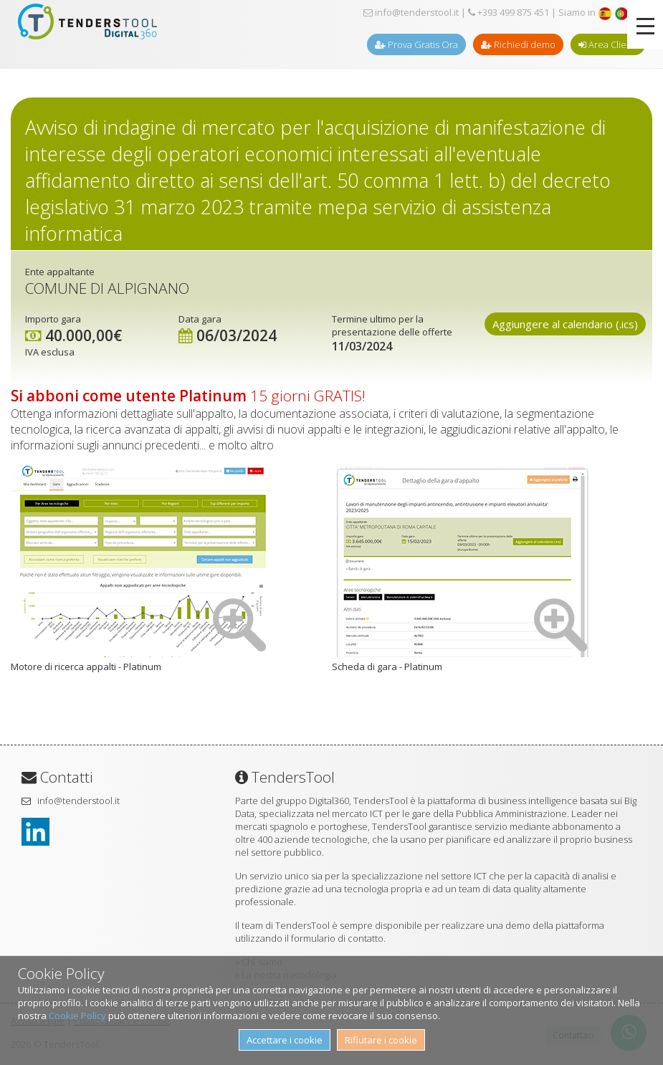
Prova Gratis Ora (416, 44)
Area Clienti (607, 44)
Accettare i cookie (285, 1039)
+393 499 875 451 (508, 12)
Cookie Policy (77, 1015)
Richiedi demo (518, 44)
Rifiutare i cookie (381, 1039)
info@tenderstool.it (411, 12)
